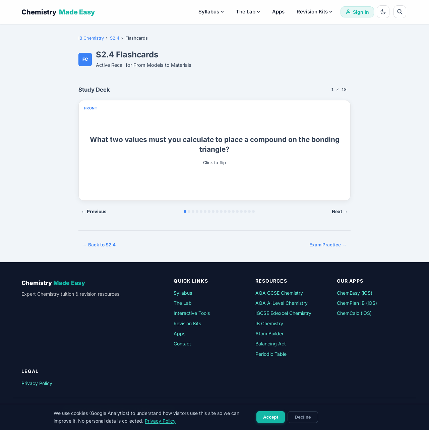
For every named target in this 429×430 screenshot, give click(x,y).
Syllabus (211, 11)
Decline (303, 417)
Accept (270, 417)
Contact (182, 343)
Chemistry (58, 12)
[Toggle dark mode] (383, 11)
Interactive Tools (192, 313)
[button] (214, 150)
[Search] (399, 11)
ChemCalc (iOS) (354, 313)
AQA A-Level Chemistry (281, 303)
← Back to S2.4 (99, 244)
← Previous (94, 211)
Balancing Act (270, 343)
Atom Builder (269, 333)
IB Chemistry (91, 38)
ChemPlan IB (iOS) (357, 303)
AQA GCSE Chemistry (279, 293)
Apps (278, 11)
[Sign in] (357, 11)
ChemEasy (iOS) (354, 293)
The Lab (248, 11)
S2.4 (114, 38)
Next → (340, 211)
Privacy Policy (36, 383)
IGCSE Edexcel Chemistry (283, 313)
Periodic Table (271, 354)
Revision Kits (314, 11)
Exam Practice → (328, 244)
